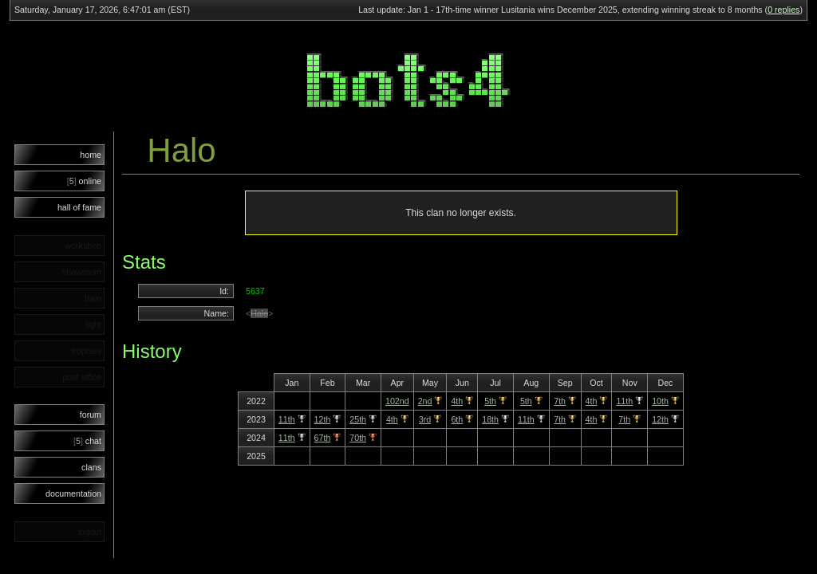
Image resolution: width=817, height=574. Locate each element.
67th (322, 437)
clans (91, 467)
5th (490, 401)
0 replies (783, 9)
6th (457, 419)
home (90, 154)
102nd (397, 401)
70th (357, 437)
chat (87, 441)
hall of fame (79, 207)
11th (624, 401)
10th (660, 401)
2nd (425, 401)
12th (322, 419)
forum (90, 414)
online (84, 181)
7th (560, 401)
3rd (425, 419)
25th (357, 419)
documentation (73, 493)
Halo (259, 313)
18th (490, 419)
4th (457, 401)
